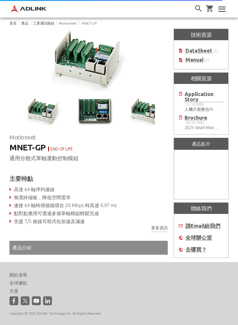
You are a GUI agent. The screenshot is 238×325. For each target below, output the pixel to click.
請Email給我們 (202, 226)
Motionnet (68, 23)
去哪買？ (196, 249)
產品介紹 (21, 247)
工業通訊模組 (43, 23)
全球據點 (18, 282)
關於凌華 (18, 274)
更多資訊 (159, 227)
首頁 (13, 23)
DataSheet (198, 50)
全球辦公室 (198, 237)
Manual (194, 60)
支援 (13, 290)
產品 (24, 23)
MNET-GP (89, 23)
